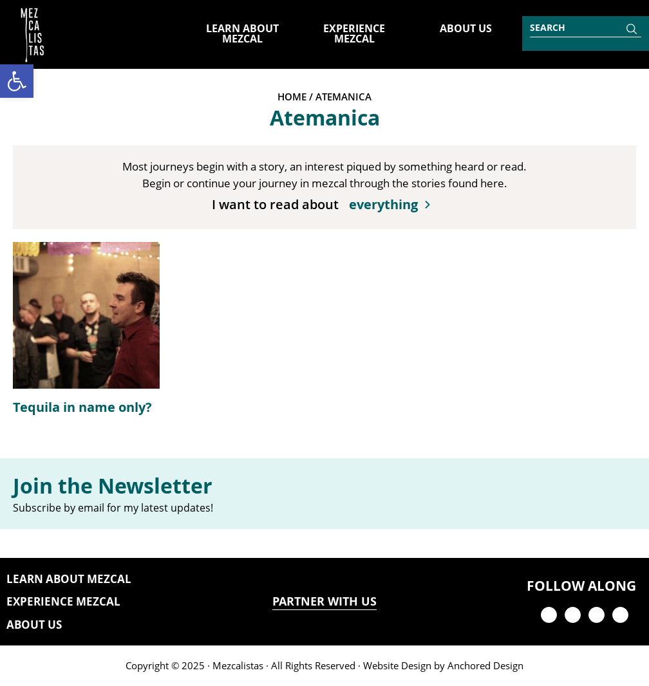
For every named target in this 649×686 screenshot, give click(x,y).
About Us (34, 624)
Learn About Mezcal (68, 578)
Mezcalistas (237, 665)
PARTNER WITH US (324, 601)
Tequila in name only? (82, 407)
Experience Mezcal (63, 601)
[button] (16, 81)
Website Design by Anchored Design (443, 665)
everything (383, 204)
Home (291, 96)
